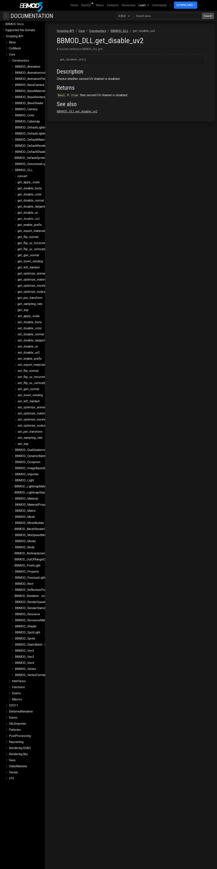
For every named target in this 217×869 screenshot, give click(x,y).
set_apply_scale (28, 312)
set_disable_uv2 (28, 349)
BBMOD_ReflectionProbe (32, 586)
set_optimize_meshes (32, 416)
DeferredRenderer (21, 708)
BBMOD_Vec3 (24, 653)
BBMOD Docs (14, 20)
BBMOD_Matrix (25, 507)
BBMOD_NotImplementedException (38, 550)
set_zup (22, 440)
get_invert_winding (30, 258)
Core (12, 51)
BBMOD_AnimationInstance (33, 69)
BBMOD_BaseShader (29, 100)
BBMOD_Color (24, 112)
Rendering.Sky (18, 750)
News (100, 5)
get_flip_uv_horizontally (33, 239)
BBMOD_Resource (27, 611)
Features (113, 5)
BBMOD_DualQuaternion (31, 446)
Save (12, 757)
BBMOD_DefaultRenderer (32, 142)
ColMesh (15, 45)
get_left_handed (28, 264)
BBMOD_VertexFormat (30, 671)
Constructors (20, 57)
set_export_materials (31, 361)
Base (12, 39)
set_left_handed (28, 398)
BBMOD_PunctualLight (30, 574)
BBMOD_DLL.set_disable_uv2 (98, 108)
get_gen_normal (28, 252)
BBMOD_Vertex (25, 665)
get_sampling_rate (29, 300)
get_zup (22, 306)
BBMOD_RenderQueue (30, 598)
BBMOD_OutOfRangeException (35, 556)
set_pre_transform (29, 428)
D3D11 (13, 702)
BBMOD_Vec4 (24, 659)
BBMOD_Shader (26, 623)
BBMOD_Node (25, 544)
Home (75, 5)
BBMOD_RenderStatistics (32, 604)
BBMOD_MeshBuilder (29, 519)
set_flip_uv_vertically (31, 379)
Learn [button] (142, 5)
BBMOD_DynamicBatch (30, 452)
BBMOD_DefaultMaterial (31, 136)
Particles (15, 726)
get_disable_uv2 (28, 215)
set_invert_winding (30, 392)
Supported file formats (20, 27)
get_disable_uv (27, 209)
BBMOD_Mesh (25, 513)
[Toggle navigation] (6, 12)
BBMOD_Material (26, 495)
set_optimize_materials (33, 410)
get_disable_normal (30, 197)
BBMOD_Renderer (26, 592)
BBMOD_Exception (27, 458)
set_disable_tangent (31, 337)
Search (208, 12)
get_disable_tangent (31, 203)
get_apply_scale (28, 179)
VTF (11, 775)
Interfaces (19, 677)
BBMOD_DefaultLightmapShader (37, 130)
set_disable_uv (27, 343)
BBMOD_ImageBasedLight (33, 465)
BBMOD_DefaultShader (30, 148)
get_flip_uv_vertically (31, 246)
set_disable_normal (30, 331)
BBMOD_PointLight (27, 562)
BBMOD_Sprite (25, 635)
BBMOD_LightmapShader (31, 489)
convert (22, 173)
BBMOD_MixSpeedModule (33, 531)
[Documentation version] (125, 12)
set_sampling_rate (29, 434)
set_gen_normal (28, 385)
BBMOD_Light (24, 477)
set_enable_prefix (29, 355)
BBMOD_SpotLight (27, 629)
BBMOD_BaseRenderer (30, 93)
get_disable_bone (29, 185)
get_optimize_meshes (32, 282)
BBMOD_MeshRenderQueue (33, 525)
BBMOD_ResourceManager (33, 617)
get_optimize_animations (34, 270)
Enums (16, 690)
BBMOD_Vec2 (24, 647)
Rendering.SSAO (20, 744)
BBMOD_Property (27, 568)
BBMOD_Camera (26, 106)
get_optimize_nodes (31, 288)
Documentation (32, 12)
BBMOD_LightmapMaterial (32, 483)
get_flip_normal (27, 233)
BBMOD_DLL (24, 166)
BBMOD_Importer (27, 471)
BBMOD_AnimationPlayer (32, 75)
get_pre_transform (29, 294)
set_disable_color (29, 325)
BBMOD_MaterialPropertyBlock (36, 501)
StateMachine (18, 763)
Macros (17, 696)
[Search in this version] (168, 12)
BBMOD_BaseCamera (29, 81)
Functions (18, 684)
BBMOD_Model (25, 538)
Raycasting (16, 738)
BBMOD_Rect (24, 580)
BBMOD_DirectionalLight (31, 160)
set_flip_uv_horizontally (33, 373)
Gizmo (13, 714)
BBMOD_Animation (27, 63)
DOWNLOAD (185, 5)
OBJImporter (17, 720)
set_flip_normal (27, 367)
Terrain (13, 769)
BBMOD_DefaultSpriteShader (34, 154)
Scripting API (14, 33)
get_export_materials (31, 227)
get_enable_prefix (29, 221)
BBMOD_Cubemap (27, 118)
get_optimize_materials (33, 276)
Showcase (128, 5)
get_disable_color (29, 191)
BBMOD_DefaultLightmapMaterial (37, 124)
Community (159, 5)
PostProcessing (20, 732)
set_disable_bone (29, 319)
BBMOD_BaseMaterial (30, 87)
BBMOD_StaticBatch (28, 641)
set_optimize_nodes (31, 422)
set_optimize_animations (34, 404)
